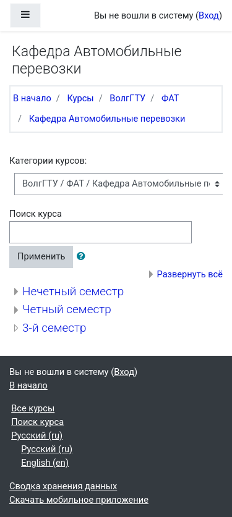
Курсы (80, 98)
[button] (83, 257)
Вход (209, 15)
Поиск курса (35, 213)
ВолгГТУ (127, 98)
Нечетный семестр (73, 291)
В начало (32, 98)
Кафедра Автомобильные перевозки (107, 118)
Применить (41, 256)
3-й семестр (54, 328)
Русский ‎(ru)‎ (36, 435)
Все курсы (32, 408)
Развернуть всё (190, 274)
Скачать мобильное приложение (78, 499)
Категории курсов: (48, 160)
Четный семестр (66, 309)
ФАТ (170, 98)
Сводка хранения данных (63, 486)
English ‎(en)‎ (45, 462)
